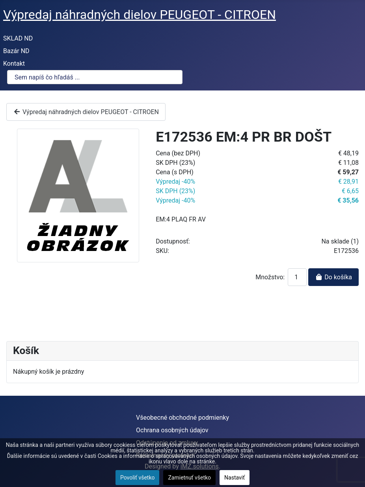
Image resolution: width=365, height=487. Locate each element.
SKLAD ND (18, 38)
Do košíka (333, 277)
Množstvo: (270, 277)
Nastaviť (234, 477)
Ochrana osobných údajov (172, 430)
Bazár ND (16, 51)
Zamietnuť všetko (189, 477)
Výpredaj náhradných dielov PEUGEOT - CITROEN (86, 112)
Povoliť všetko (137, 477)
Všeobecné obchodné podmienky (182, 417)
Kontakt (14, 63)
